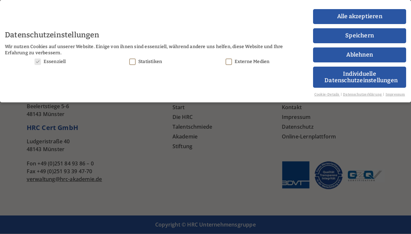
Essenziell (50, 59)
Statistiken (145, 59)
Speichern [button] (359, 33)
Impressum (395, 92)
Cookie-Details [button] (327, 92)
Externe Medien (248, 59)
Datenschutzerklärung (362, 92)
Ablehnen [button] (359, 52)
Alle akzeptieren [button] (359, 14)
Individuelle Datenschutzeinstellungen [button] (361, 75)
